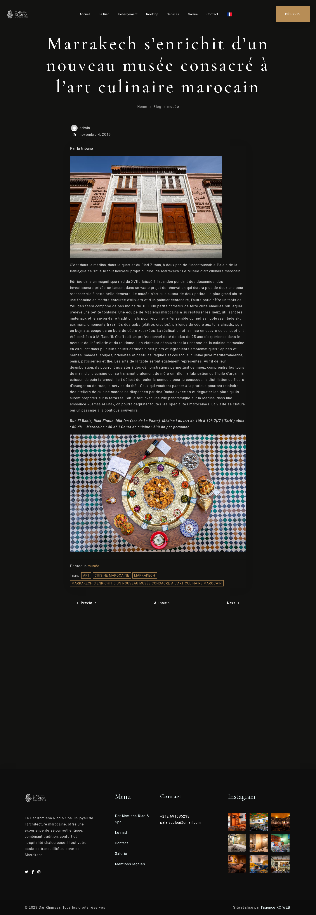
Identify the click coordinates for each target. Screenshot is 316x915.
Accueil (85, 14)
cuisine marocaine (112, 575)
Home (142, 107)
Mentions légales (130, 864)
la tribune (85, 148)
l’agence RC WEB (276, 907)
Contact (212, 14)
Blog (157, 107)
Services (173, 14)
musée (173, 107)
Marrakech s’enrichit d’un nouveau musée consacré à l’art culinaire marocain (147, 583)
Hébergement (127, 14)
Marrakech (144, 575)
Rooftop (152, 14)
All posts (162, 603)
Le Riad (104, 14)
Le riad (121, 833)
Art (86, 575)
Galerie (193, 14)
